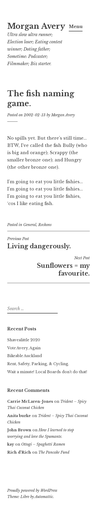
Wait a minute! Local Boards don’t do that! (47, 372)
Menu (76, 26)
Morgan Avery (36, 26)
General (29, 224)
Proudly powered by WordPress (32, 490)
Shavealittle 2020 (23, 340)
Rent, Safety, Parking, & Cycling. (38, 363)
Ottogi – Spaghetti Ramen (43, 444)
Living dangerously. (48, 243)
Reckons (44, 224)
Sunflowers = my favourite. (48, 266)
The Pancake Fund (53, 452)
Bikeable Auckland (24, 355)
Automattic (44, 496)
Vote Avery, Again (24, 348)
